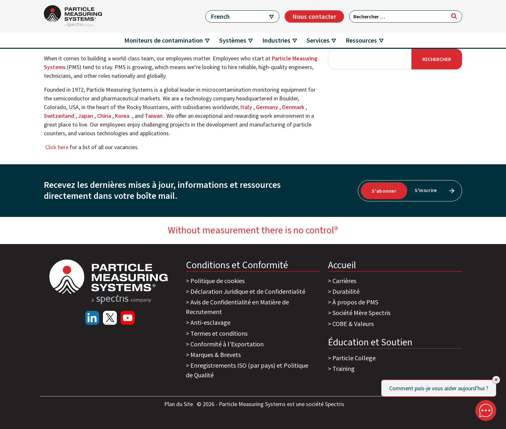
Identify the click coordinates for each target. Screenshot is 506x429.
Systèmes (232, 40)
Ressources (361, 40)
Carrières (344, 281)
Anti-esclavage (210, 322)
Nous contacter (314, 16)
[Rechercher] (454, 16)
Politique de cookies (217, 281)
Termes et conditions (219, 333)
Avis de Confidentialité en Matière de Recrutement (237, 307)
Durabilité (345, 291)
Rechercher (436, 59)
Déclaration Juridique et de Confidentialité (247, 291)
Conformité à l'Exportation (227, 344)
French (220, 16)
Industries (276, 40)
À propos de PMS (355, 302)
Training (343, 368)
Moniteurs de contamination (163, 40)
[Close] (496, 380)
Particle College (354, 358)
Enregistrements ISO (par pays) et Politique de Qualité (247, 370)
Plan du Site (179, 404)
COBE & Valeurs (353, 324)
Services (318, 40)
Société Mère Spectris (361, 313)
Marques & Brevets (215, 355)
